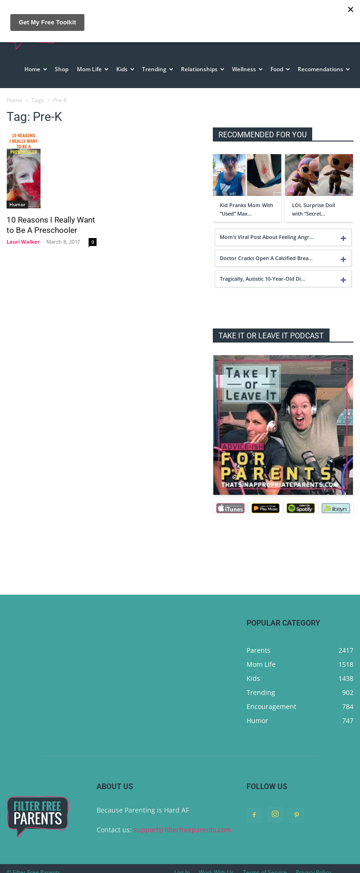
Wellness (247, 69)
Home (35, 69)
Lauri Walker (23, 233)
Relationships (203, 69)
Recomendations (324, 69)
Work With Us (216, 864)
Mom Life (93, 69)
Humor (17, 196)
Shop (61, 69)
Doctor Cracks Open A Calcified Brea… (266, 250)
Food (280, 69)
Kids (125, 69)
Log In (182, 864)
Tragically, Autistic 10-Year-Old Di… (262, 270)
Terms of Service (265, 864)
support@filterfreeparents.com (182, 821)
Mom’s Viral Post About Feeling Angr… (267, 228)
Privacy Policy (313, 864)
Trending (157, 69)
